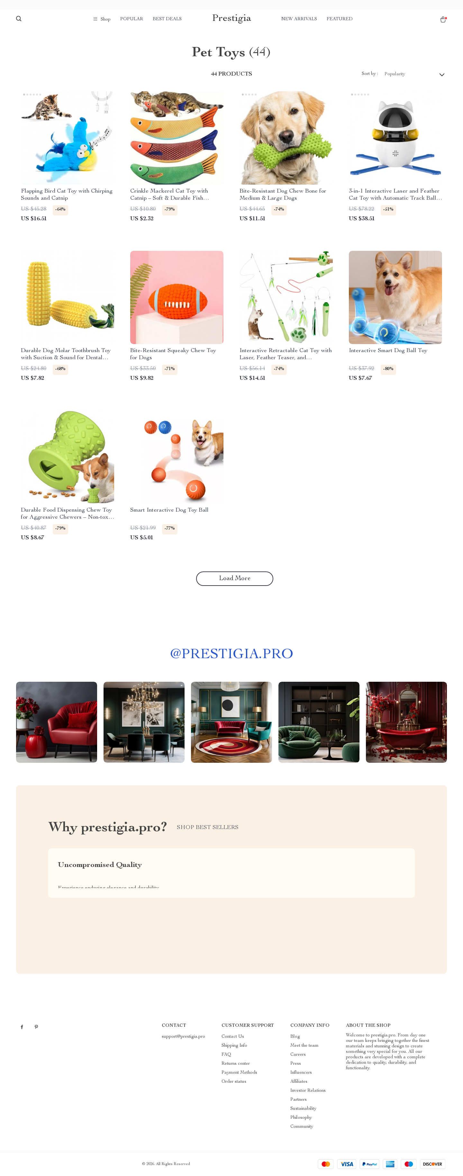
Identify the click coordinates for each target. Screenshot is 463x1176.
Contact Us (233, 1037)
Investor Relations (308, 1091)
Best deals (167, 19)
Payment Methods (239, 1073)
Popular (131, 19)
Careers (298, 1055)
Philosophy (301, 1118)
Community (301, 1127)
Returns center (236, 1064)
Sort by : (370, 74)
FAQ (226, 1055)
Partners (298, 1100)
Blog (295, 1037)
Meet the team (304, 1046)
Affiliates (298, 1082)
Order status (234, 1082)
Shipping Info (234, 1046)
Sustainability (303, 1109)
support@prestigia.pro (183, 1037)
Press (295, 1064)
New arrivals (299, 19)
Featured (340, 19)
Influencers (301, 1073)
